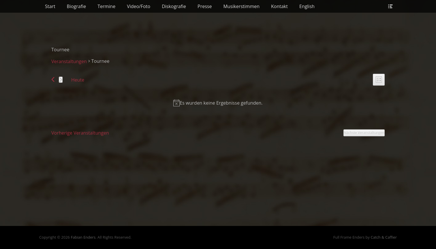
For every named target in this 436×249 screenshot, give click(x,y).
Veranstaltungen (69, 61)
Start (50, 6)
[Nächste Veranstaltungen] (61, 80)
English (307, 6)
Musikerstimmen (241, 6)
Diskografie (174, 6)
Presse (205, 6)
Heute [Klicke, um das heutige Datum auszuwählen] (77, 80)
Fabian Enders (83, 237)
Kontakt (279, 6)
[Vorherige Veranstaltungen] (52, 79)
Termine (106, 6)
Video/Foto (138, 6)
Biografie (76, 6)
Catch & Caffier (384, 237)
